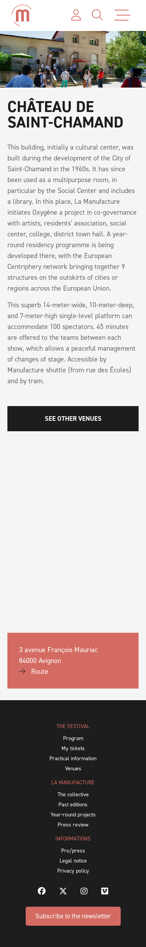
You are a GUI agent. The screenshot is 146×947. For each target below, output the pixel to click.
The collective (73, 794)
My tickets (73, 748)
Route (33, 671)
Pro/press (73, 850)
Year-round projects (73, 814)
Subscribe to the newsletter (73, 916)
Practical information (73, 758)
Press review (73, 824)
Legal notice (73, 860)
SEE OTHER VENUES (73, 418)
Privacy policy (73, 871)
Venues (73, 768)
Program (73, 738)
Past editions (73, 804)
